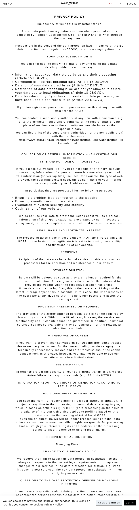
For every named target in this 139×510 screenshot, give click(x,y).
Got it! (130, 502)
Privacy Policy (53, 504)
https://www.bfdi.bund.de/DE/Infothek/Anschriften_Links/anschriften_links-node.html (70, 141)
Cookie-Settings (109, 502)
